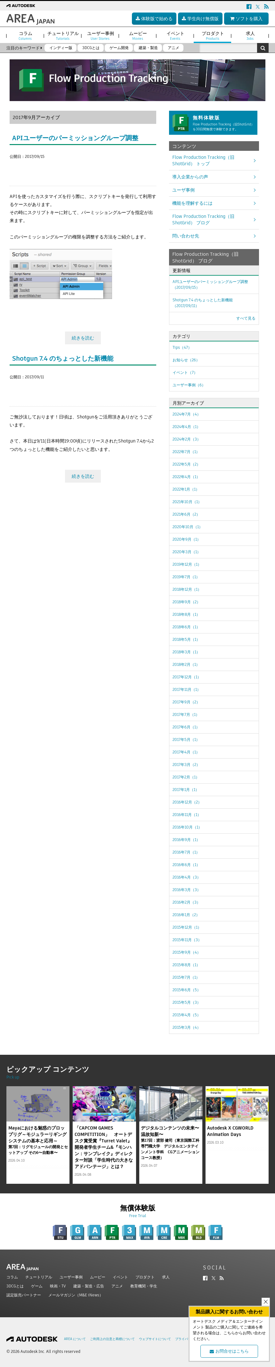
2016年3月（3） (187, 889)
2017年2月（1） (186, 777)
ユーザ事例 (183, 190)
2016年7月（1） (186, 852)
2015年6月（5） (187, 990)
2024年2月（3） (187, 439)
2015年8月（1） (186, 964)
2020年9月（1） (187, 539)
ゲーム (37, 1286)
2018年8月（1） (186, 614)
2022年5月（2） (186, 464)
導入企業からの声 (190, 177)
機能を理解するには (192, 203)
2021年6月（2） (186, 514)
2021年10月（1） (187, 501)
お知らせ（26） (186, 360)
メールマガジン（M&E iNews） (75, 1295)
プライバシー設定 (188, 1339)
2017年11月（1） (187, 689)
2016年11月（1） (187, 814)
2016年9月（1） (186, 839)
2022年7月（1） (186, 451)
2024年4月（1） (186, 426)
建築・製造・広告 (88, 1286)
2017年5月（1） (186, 739)
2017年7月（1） (186, 714)
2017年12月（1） (187, 677)
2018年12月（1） (187, 589)
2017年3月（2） (186, 764)
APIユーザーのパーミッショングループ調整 (75, 137)
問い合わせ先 (185, 236)
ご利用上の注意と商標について (112, 1339)
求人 (166, 1277)
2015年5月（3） (187, 1002)
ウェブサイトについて (155, 1339)
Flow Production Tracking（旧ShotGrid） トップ (203, 160)
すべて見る (245, 318)
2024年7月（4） (187, 414)
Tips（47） (182, 347)
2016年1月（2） (186, 914)
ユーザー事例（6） (189, 385)
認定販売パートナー (23, 1295)
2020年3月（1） (187, 552)
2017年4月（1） (186, 752)
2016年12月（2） (187, 802)
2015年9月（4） (187, 952)
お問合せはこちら (229, 1351)
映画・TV (58, 1286)
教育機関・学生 (143, 1286)
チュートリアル (38, 1277)
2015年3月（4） (187, 1027)
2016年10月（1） (187, 827)
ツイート (19, 168)
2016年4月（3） (187, 877)
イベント (120, 1277)
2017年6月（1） (186, 727)
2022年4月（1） (186, 476)
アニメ (117, 1286)
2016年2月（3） (186, 902)
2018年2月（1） (186, 664)
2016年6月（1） (186, 864)
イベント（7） (185, 372)
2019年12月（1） (187, 564)
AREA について (75, 1339)
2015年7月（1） (186, 977)
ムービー (97, 1277)
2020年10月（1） (188, 526)
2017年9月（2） (186, 702)
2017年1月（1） (186, 789)
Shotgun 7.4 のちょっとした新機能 (62, 356)
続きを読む (83, 336)
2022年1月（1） (186, 489)
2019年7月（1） (186, 577)
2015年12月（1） (187, 927)
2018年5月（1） (186, 639)
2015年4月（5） (187, 1015)
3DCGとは (15, 1286)
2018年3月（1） (186, 652)
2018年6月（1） (186, 627)
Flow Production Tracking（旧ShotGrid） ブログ (203, 219)
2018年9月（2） (186, 602)
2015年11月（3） (187, 939)
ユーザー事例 (71, 1277)
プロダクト (145, 1277)
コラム (12, 1277)
